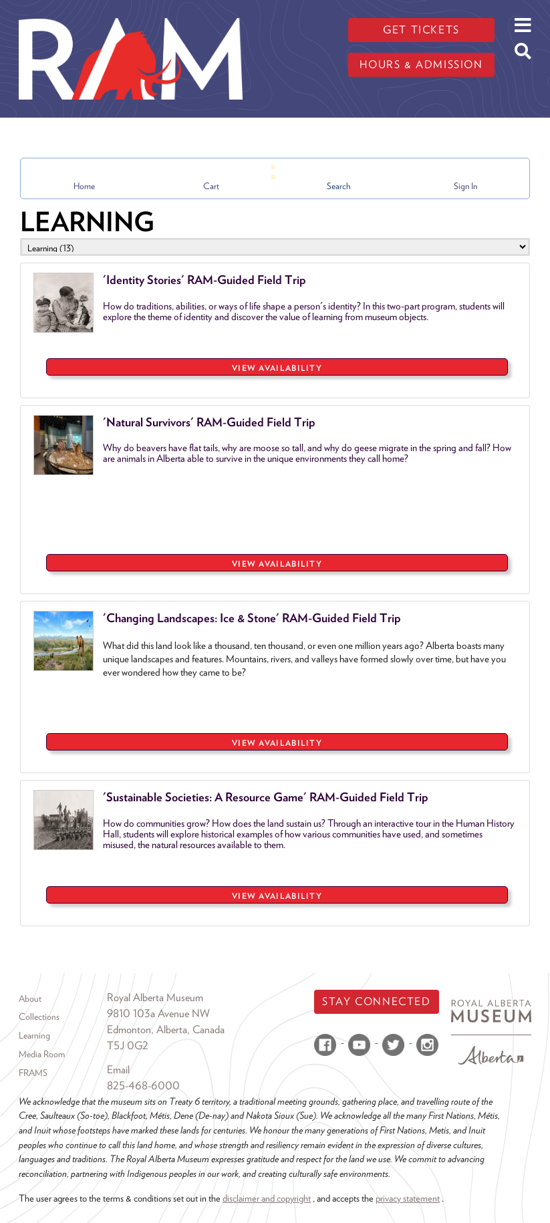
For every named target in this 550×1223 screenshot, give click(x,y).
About (30, 998)
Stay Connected (376, 1001)
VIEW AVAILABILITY (277, 368)
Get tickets (421, 29)
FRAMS (33, 1072)
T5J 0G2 (127, 1045)
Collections (39, 1016)
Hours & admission (421, 64)
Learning (34, 1035)
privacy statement (408, 1198)
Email (118, 1069)
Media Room (42, 1054)
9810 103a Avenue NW (158, 1013)
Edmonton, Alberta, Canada (166, 1029)
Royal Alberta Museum (155, 997)
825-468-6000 (143, 1085)
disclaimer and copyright (267, 1198)
